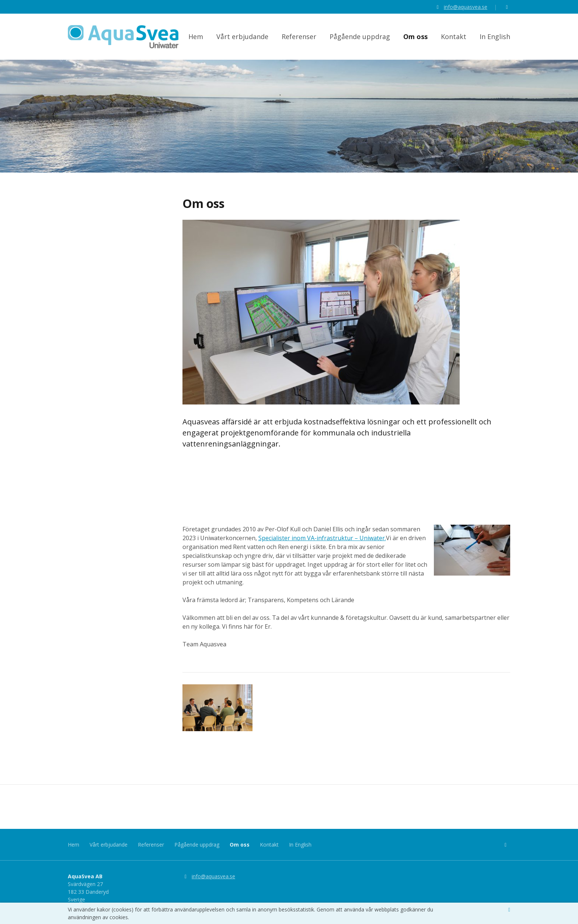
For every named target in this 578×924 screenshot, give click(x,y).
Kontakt (453, 38)
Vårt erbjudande (242, 38)
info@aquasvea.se (465, 6)
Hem (195, 38)
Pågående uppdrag (360, 38)
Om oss (415, 38)
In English (495, 38)
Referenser (299, 38)
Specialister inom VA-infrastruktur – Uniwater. (322, 547)
